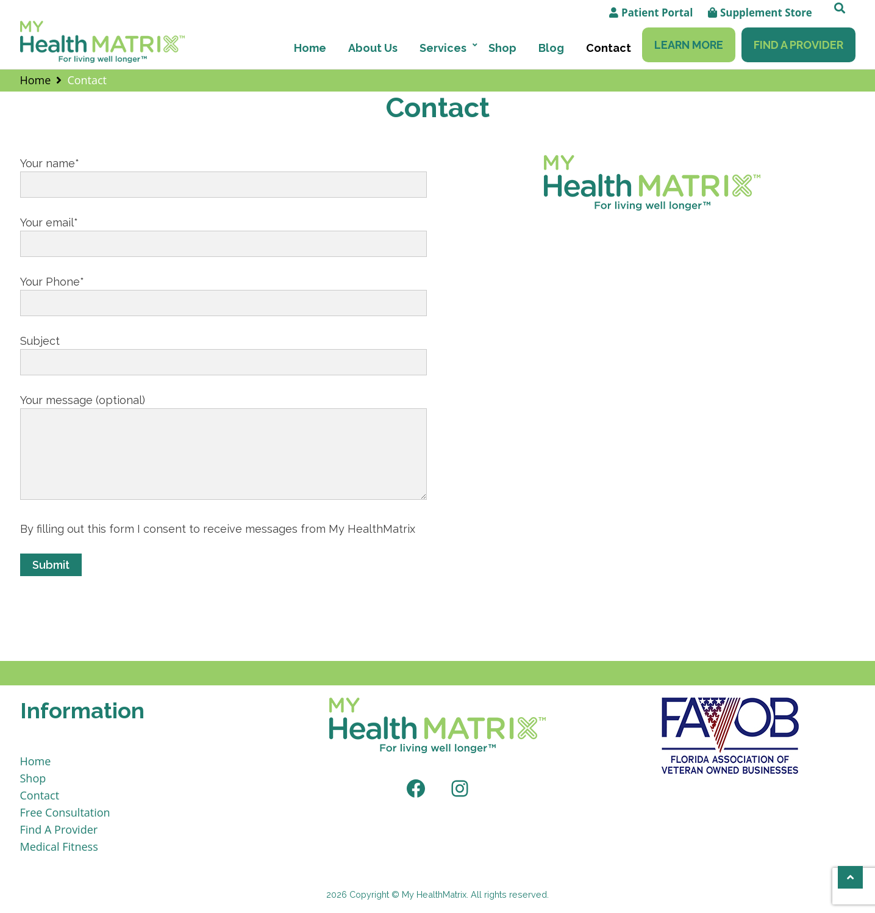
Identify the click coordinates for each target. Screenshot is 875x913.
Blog (551, 48)
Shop (502, 48)
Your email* (223, 233)
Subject (223, 351)
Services (443, 48)
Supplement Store (766, 12)
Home (310, 48)
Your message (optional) (223, 448)
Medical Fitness (59, 846)
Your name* (223, 174)
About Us (373, 48)
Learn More (688, 44)
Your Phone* (223, 292)
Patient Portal (657, 12)
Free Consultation (65, 812)
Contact (608, 48)
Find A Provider (798, 44)
